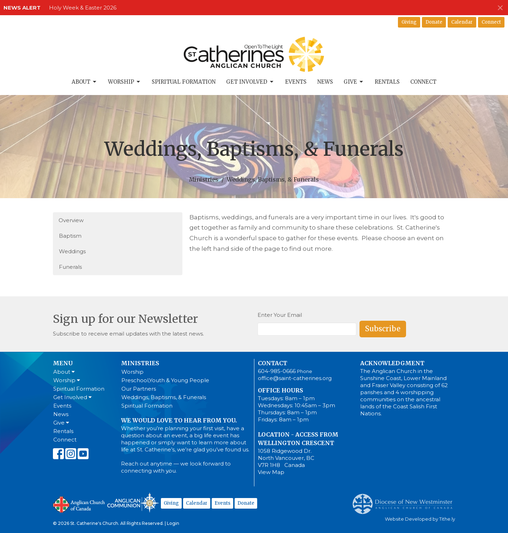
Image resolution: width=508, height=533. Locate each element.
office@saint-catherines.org (295, 378)
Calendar (462, 22)
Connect (491, 22)
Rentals (387, 81)
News (325, 81)
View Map (271, 472)
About (84, 81)
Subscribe (382, 328)
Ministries (203, 179)
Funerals (70, 266)
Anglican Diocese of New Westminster (405, 500)
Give (354, 81)
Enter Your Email (280, 315)
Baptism (70, 235)
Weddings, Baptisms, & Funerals (163, 397)
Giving (409, 22)
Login (173, 523)
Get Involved (250, 81)
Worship (124, 81)
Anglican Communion (133, 502)
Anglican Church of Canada (79, 504)
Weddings (72, 251)
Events (296, 81)
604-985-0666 (277, 371)
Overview (71, 220)
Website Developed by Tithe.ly (420, 519)
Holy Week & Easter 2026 (82, 7)
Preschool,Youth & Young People (165, 380)
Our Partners (138, 388)
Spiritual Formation (184, 81)
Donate (433, 22)
